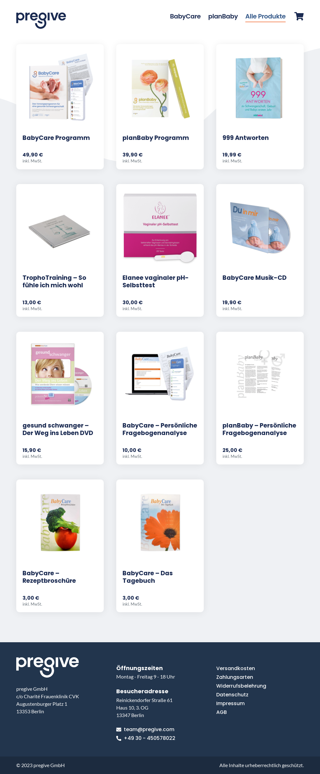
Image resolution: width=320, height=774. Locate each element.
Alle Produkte (265, 16)
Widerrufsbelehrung (241, 685)
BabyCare (185, 16)
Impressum (230, 703)
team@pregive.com (145, 729)
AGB (221, 712)
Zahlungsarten (234, 677)
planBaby (223, 16)
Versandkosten (235, 668)
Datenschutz (232, 694)
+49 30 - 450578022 (145, 738)
